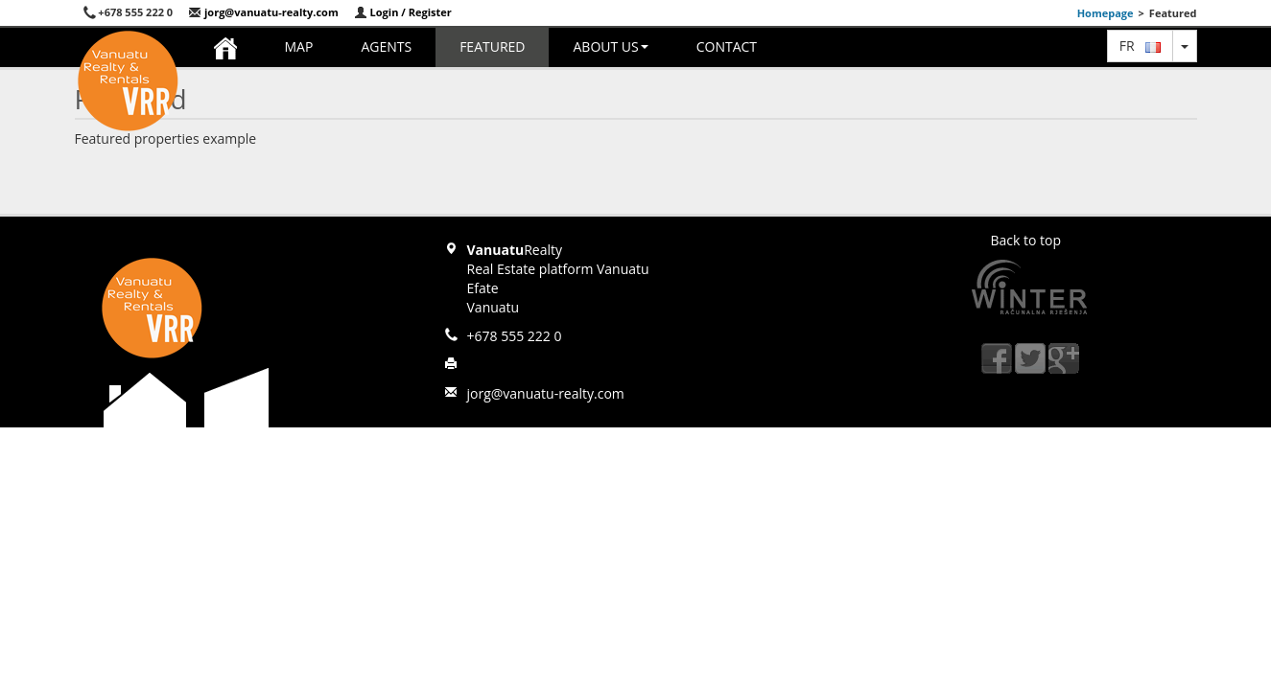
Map (299, 46)
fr (1140, 45)
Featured (492, 46)
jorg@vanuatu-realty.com (263, 12)
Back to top (1026, 240)
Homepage (1105, 13)
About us (610, 46)
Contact (726, 46)
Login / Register (403, 12)
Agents (386, 46)
